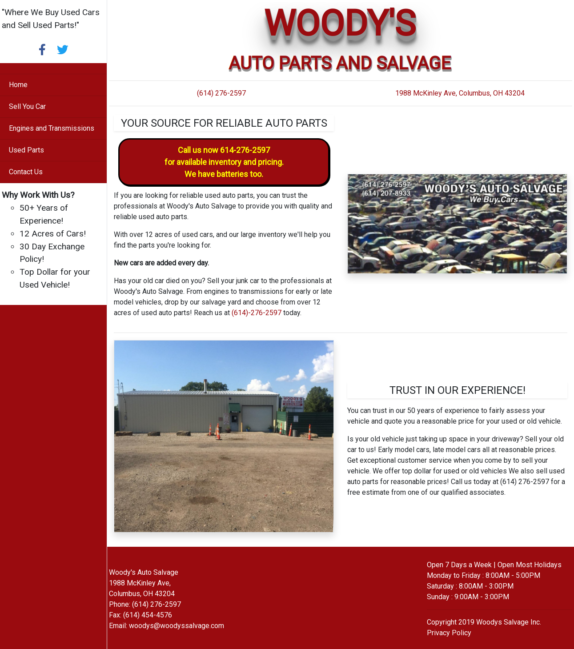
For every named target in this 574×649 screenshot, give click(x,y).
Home (18, 84)
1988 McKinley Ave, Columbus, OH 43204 (460, 93)
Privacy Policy (449, 633)
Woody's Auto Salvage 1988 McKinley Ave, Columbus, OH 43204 (143, 583)
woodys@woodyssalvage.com (176, 625)
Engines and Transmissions (51, 128)
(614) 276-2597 (221, 93)
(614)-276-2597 (256, 312)
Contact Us (26, 172)
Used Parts (26, 150)
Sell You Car (27, 106)
